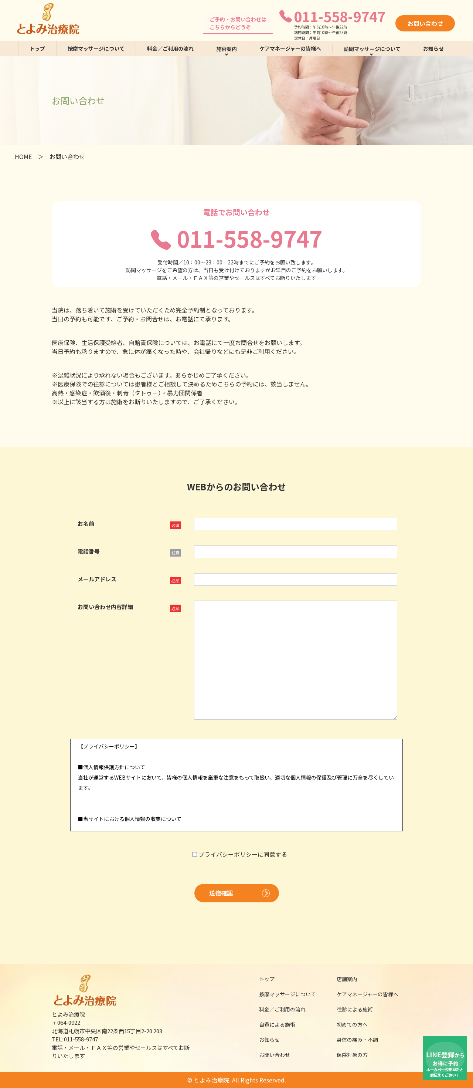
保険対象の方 (347, 1054)
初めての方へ (347, 1024)
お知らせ (433, 48)
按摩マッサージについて (96, 48)
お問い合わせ (425, 23)
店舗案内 (342, 979)
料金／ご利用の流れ (170, 48)
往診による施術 (350, 1009)
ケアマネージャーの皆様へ (290, 48)
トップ (37, 48)
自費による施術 (272, 1024)
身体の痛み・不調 (352, 1039)
